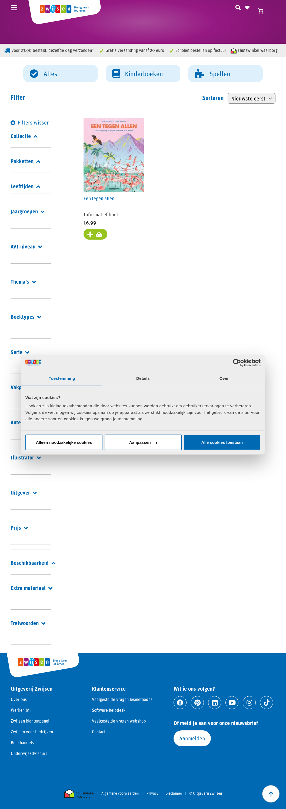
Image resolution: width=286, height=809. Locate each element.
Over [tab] (224, 378)
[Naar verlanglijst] (247, 7)
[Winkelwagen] (263, 11)
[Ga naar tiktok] (266, 702)
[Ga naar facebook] (180, 702)
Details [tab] (143, 378)
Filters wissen (34, 122)
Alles (43, 73)
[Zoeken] (238, 7)
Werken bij (21, 710)
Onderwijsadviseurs (29, 753)
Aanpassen (143, 442)
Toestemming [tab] (62, 378)
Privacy (152, 793)
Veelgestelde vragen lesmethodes (122, 699)
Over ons (19, 699)
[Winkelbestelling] (251, 98)
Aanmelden (192, 738)
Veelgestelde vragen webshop (119, 721)
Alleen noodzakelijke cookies (64, 442)
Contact (98, 731)
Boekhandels (22, 742)
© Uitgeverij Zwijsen (205, 793)
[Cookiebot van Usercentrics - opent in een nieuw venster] (237, 362)
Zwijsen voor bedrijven (32, 731)
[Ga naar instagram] (249, 702)
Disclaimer (173, 793)
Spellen (212, 73)
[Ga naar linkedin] (214, 702)
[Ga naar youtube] (231, 702)
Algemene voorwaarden (120, 793)
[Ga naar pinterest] (197, 702)
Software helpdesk (108, 710)
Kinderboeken (137, 73)
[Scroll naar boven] (271, 794)
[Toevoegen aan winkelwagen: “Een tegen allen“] (96, 234)
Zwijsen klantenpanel (30, 721)
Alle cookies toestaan (222, 442)
